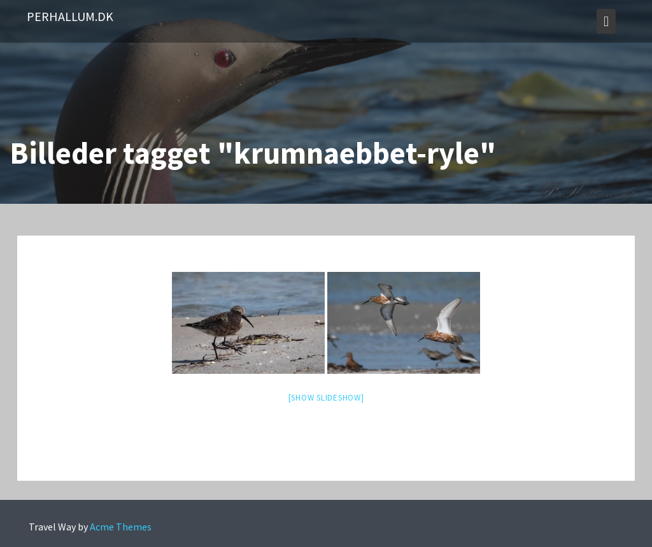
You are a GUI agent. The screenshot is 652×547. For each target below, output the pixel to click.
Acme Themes (121, 526)
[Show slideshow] (326, 397)
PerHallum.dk (70, 16)
